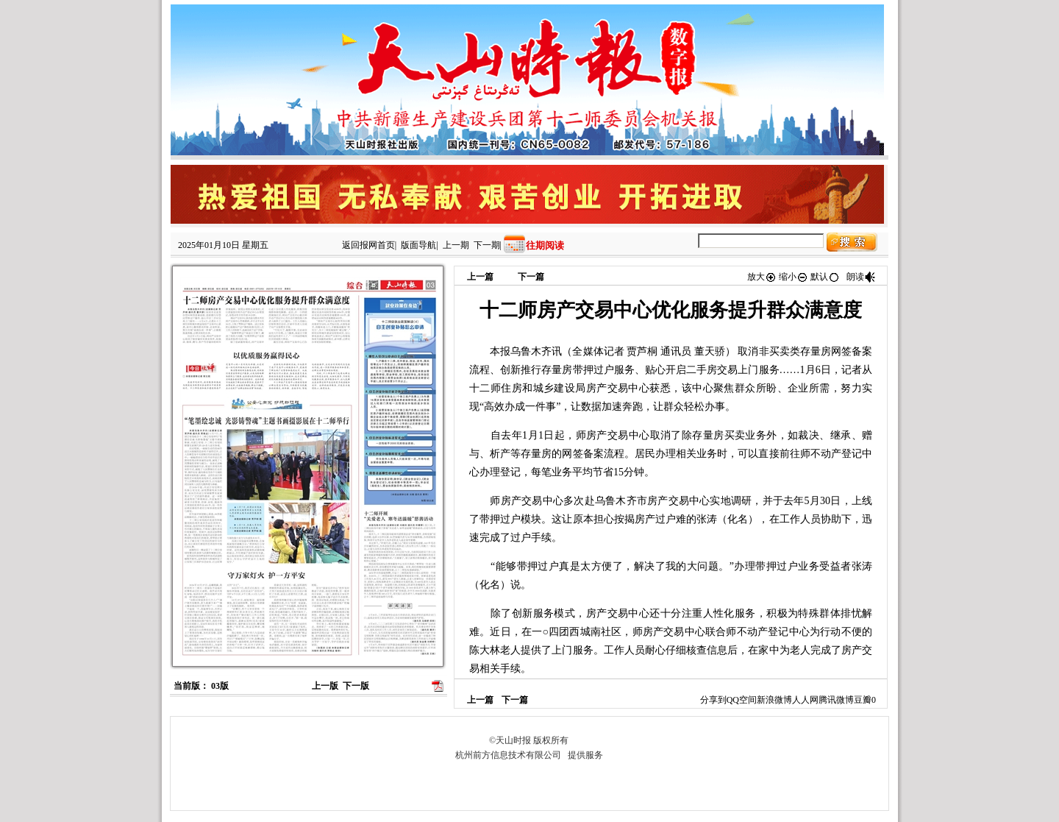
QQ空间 (742, 700)
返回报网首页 (368, 245)
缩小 (793, 277)
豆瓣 (862, 700)
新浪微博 (774, 700)
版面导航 (418, 245)
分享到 (713, 700)
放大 (762, 277)
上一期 (456, 245)
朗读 (861, 277)
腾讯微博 (836, 700)
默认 (825, 277)
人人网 (805, 700)
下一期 (487, 245)
